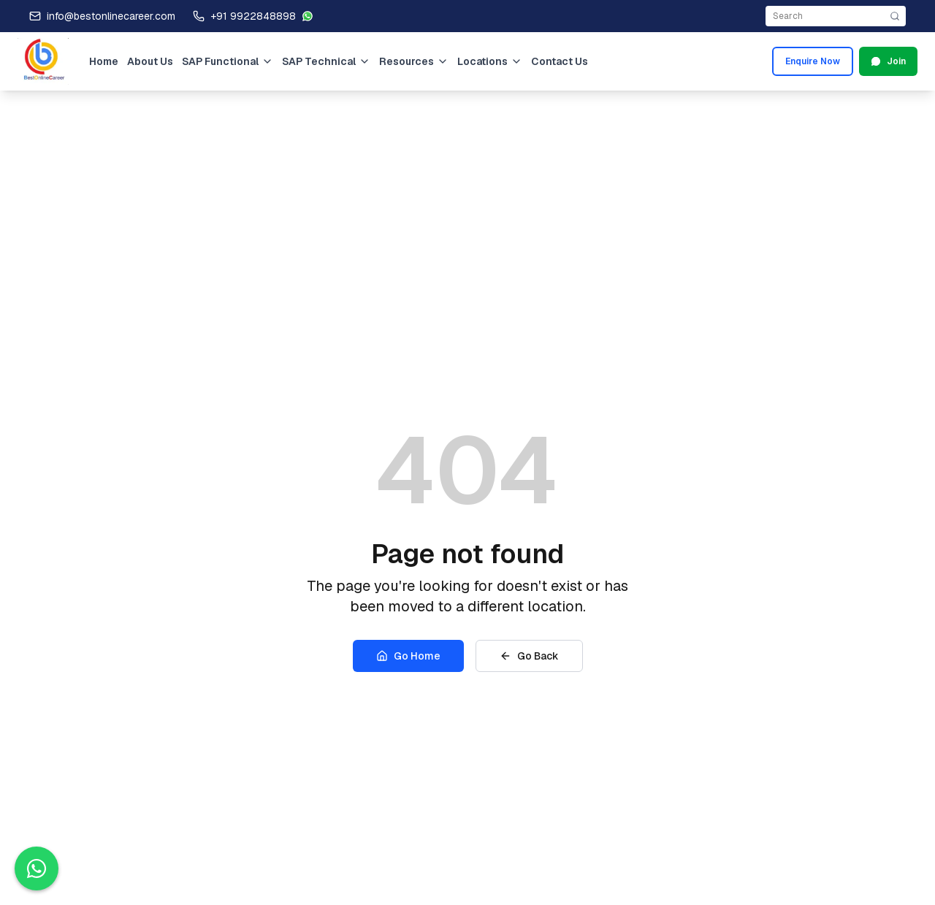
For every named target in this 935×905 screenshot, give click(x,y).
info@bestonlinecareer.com (111, 16)
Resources (414, 61)
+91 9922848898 (253, 16)
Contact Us (559, 61)
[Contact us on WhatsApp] (36, 868)
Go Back (529, 655)
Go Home (408, 655)
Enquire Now (812, 61)
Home (103, 61)
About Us (150, 61)
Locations (489, 61)
